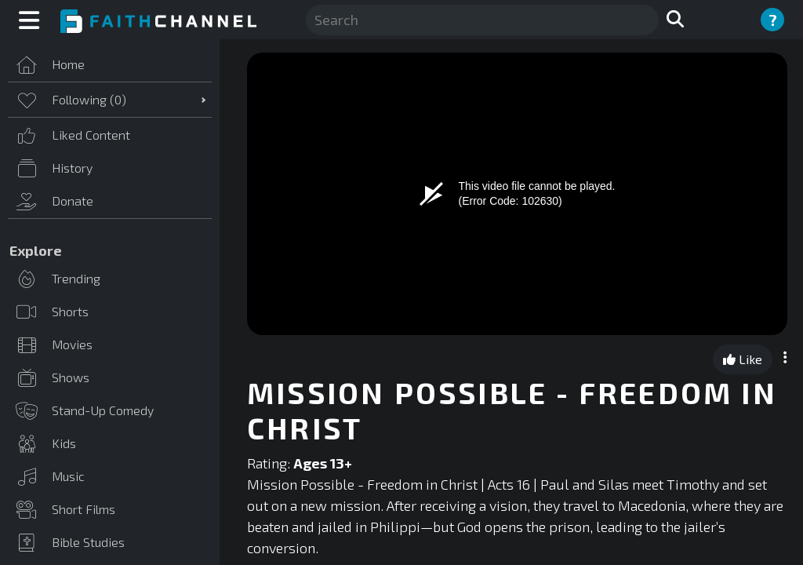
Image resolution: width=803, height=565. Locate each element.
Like (742, 359)
